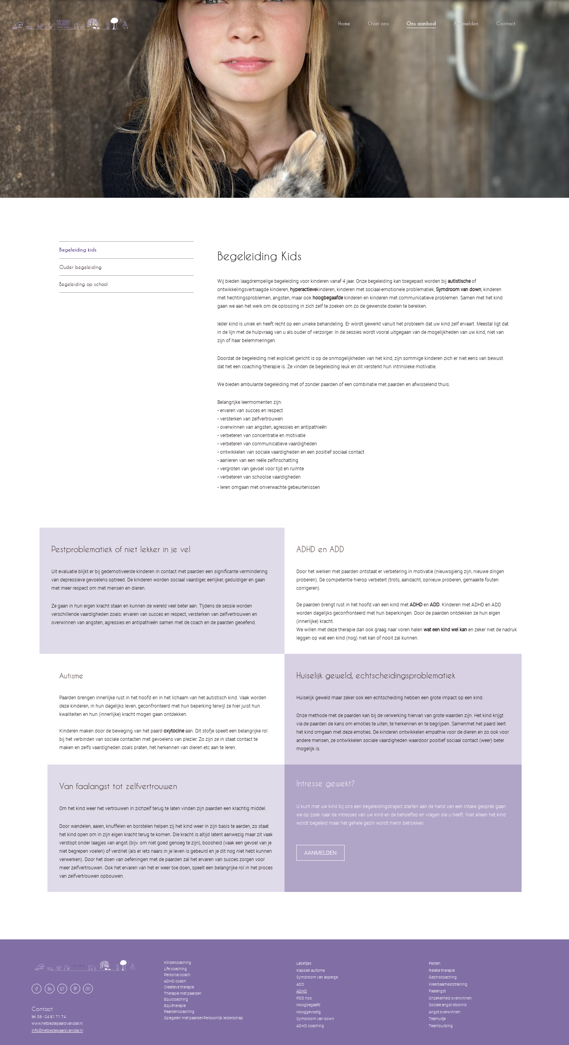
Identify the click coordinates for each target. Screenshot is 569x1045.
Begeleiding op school (83, 284)
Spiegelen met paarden (183, 1017)
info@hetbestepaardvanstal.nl (57, 1030)
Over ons (378, 24)
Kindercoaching (177, 962)
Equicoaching (176, 999)
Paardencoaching (179, 1011)
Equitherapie (175, 1005)
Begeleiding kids (77, 250)
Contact (505, 24)
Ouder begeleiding (80, 267)
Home (344, 24)
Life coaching (175, 968)
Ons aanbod (421, 24)
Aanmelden (466, 24)
